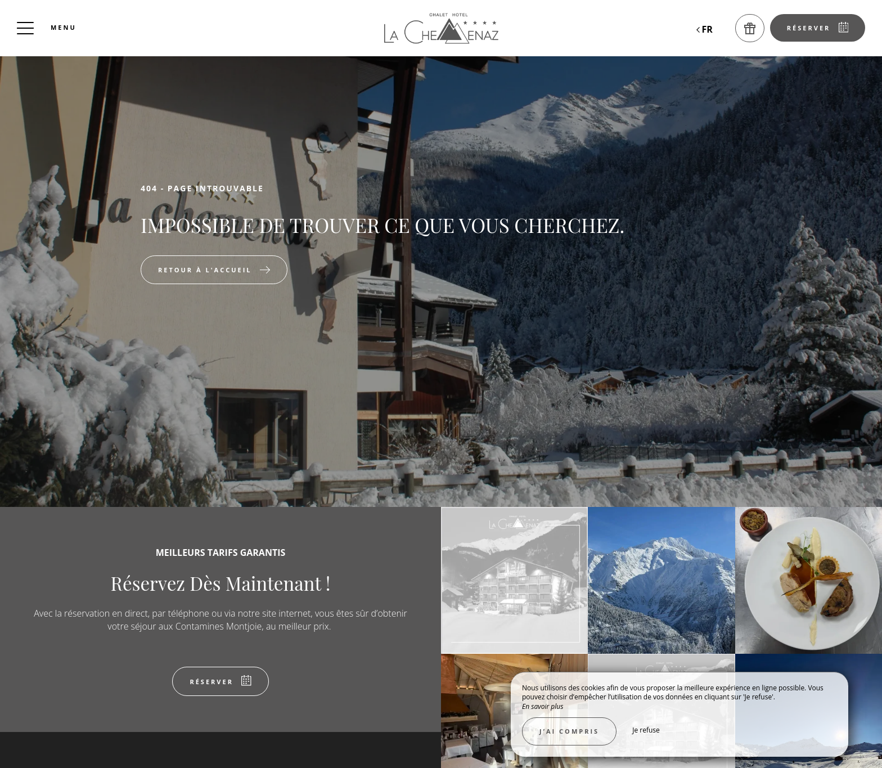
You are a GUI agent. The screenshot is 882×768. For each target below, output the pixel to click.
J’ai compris (569, 731)
